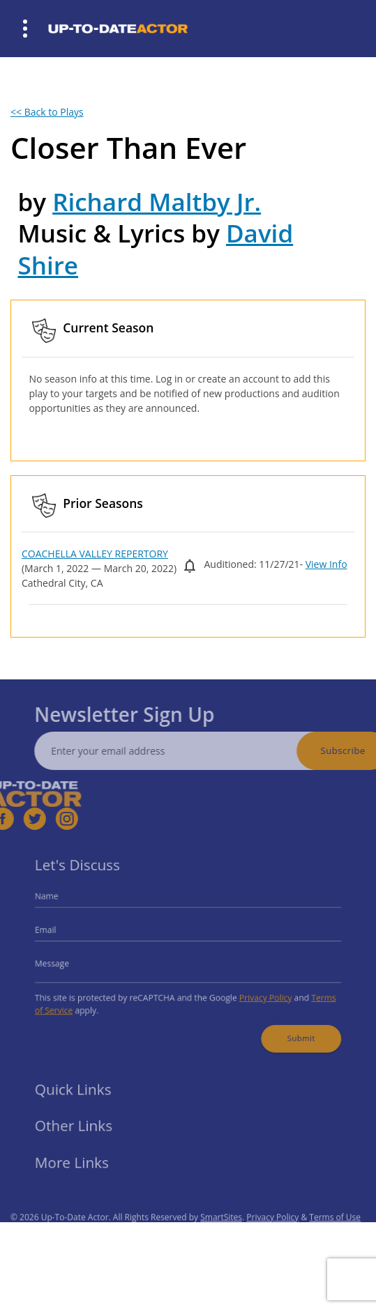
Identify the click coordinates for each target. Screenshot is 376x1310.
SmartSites (221, 1232)
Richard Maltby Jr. (156, 201)
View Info (326, 564)
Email (60, 932)
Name (60, 902)
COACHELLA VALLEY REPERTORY (95, 553)
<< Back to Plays (47, 111)
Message (65, 962)
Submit (290, 1030)
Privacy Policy (258, 993)
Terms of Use (335, 1232)
